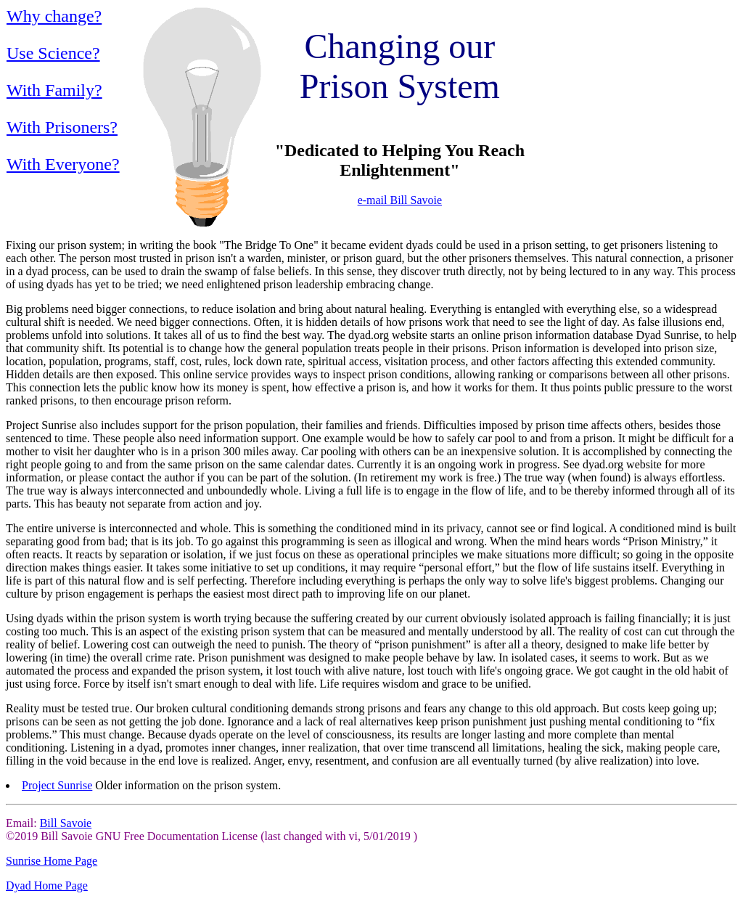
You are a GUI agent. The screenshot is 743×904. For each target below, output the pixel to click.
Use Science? (53, 53)
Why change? (54, 16)
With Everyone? (63, 164)
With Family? (54, 90)
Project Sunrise (57, 785)
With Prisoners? (62, 127)
